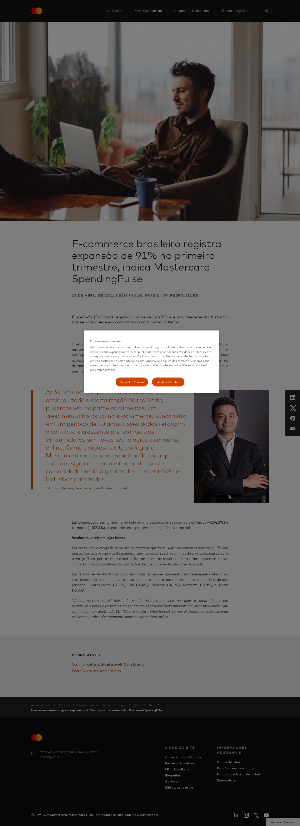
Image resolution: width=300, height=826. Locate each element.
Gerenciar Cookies (132, 382)
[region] (151, 362)
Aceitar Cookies (168, 382)
